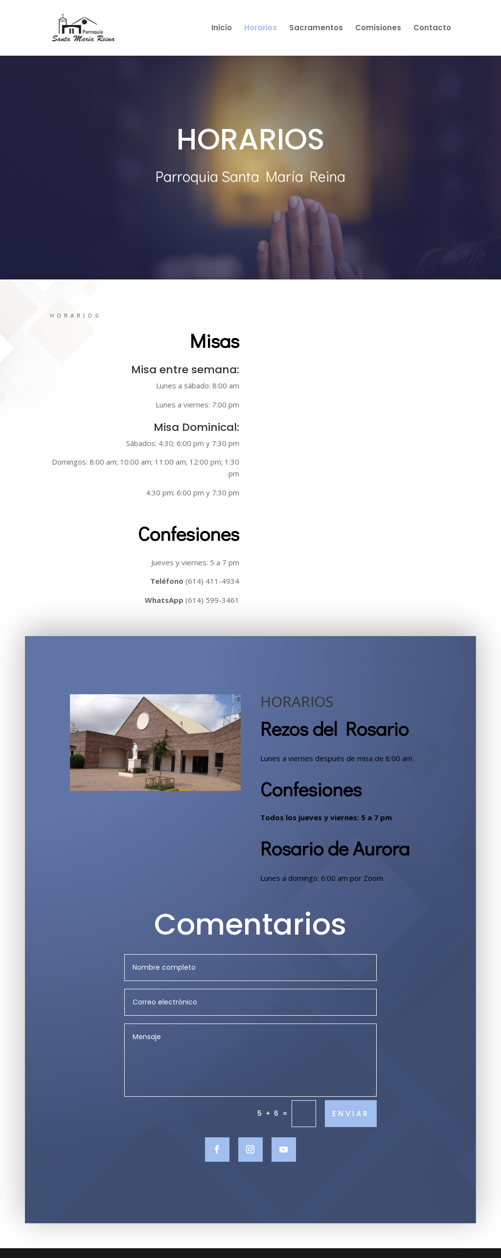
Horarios (260, 28)
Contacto (432, 28)
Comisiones (378, 28)
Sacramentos (316, 28)
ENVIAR (350, 1134)
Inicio (221, 28)
